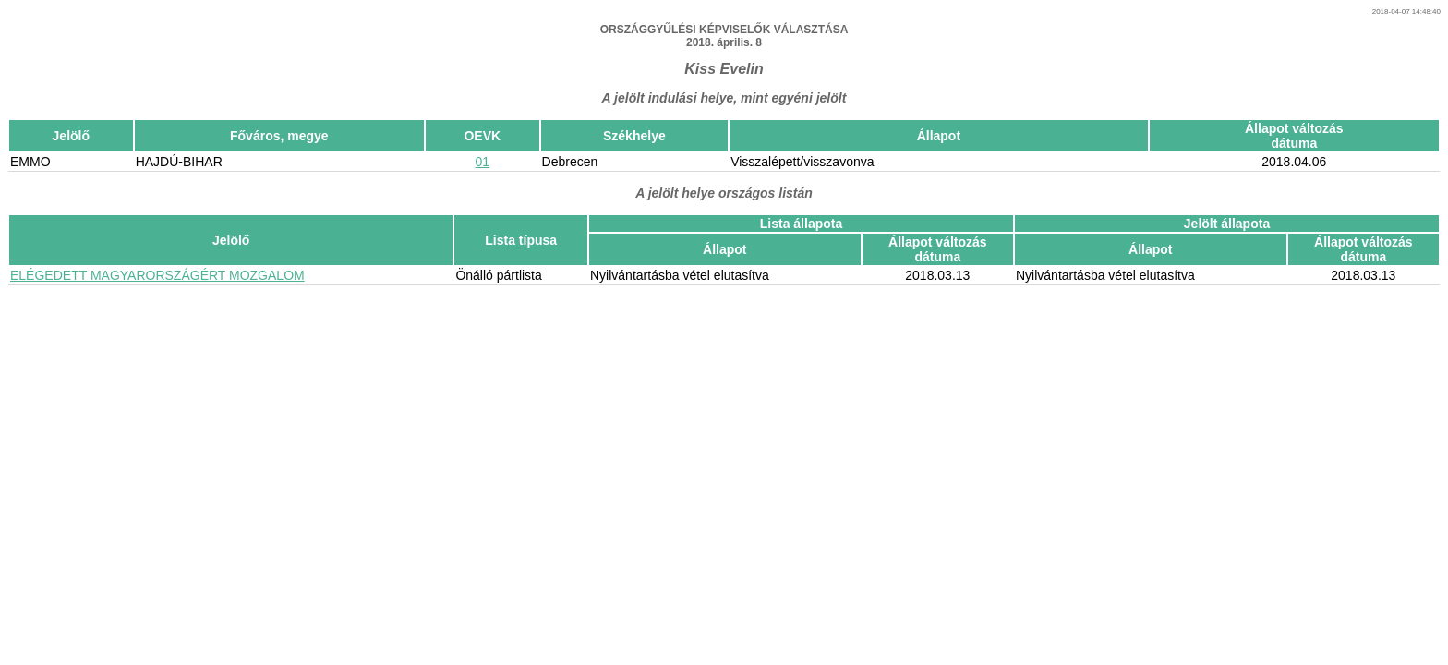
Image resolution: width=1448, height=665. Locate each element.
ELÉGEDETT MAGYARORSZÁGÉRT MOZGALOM (157, 275)
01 (483, 161)
